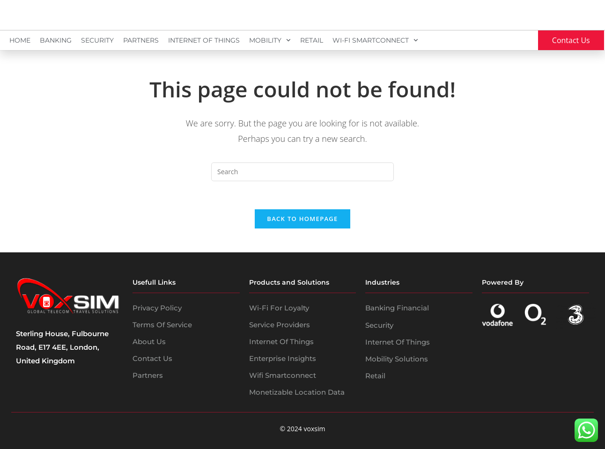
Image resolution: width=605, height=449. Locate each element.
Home (19, 40)
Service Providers (279, 325)
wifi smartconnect (282, 375)
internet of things (397, 342)
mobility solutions (396, 358)
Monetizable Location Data (297, 392)
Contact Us (152, 358)
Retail (311, 40)
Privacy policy (157, 308)
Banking (56, 40)
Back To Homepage (302, 219)
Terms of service (162, 325)
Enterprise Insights (282, 358)
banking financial (397, 308)
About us (149, 342)
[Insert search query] (302, 171)
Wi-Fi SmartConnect (375, 40)
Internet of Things (281, 342)
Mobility (270, 40)
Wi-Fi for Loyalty (279, 308)
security (379, 325)
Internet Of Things (204, 40)
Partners (141, 40)
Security (97, 40)
